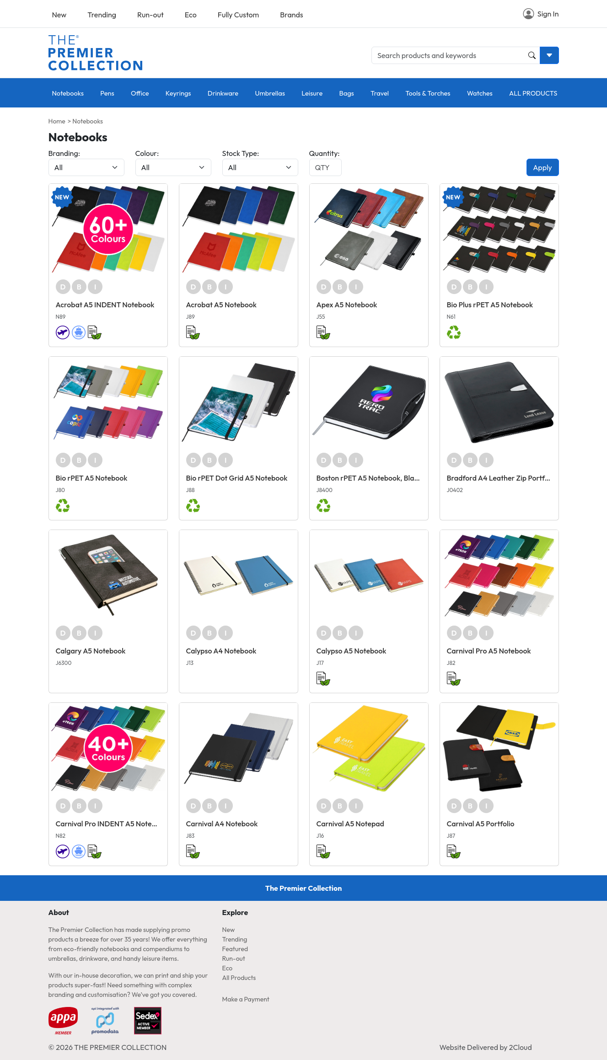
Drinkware (223, 93)
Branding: (64, 153)
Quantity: (324, 153)
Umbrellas (270, 93)
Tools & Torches (427, 93)
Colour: (147, 153)
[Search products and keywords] (455, 55)
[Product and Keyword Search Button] (532, 55)
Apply (542, 167)
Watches (480, 93)
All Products (239, 978)
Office (140, 93)
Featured (235, 949)
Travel (380, 93)
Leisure (311, 93)
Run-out (150, 14)
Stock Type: (240, 153)
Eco (191, 14)
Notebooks (68, 93)
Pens (107, 93)
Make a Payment (245, 999)
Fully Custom (238, 14)
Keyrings (178, 93)
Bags (346, 93)
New (59, 14)
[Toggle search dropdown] (549, 55)
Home (56, 121)
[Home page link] (95, 51)
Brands (291, 14)
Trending (101, 14)
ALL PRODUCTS (533, 93)
